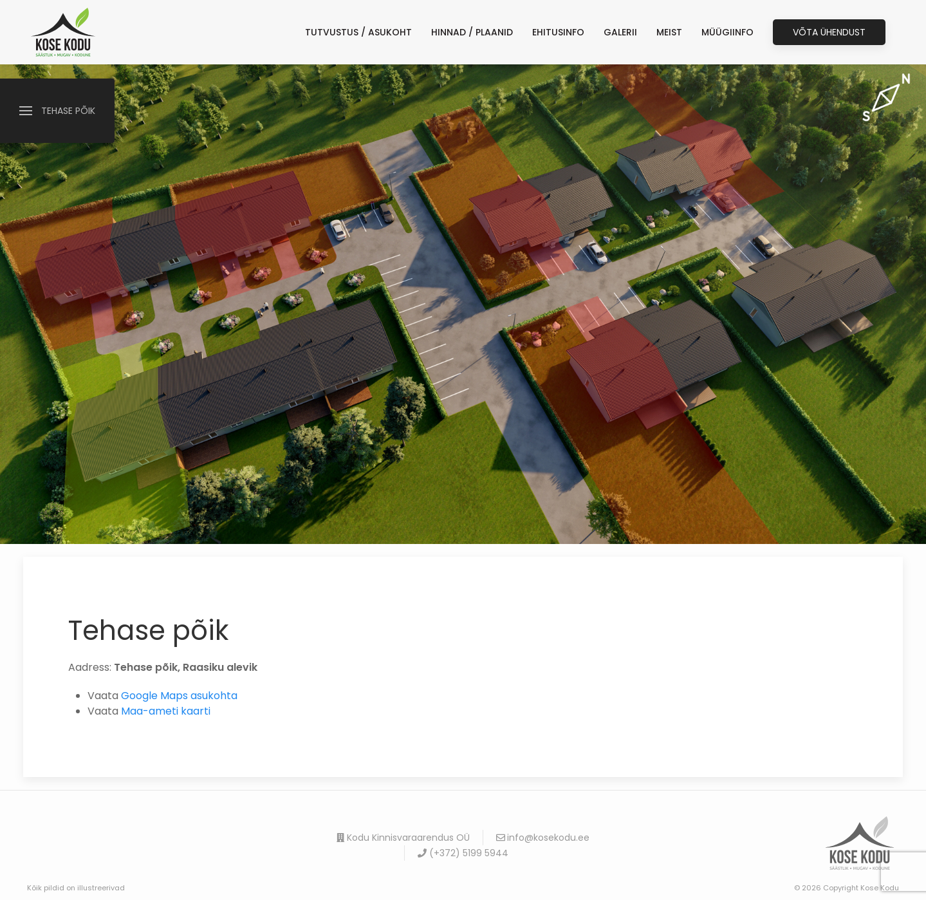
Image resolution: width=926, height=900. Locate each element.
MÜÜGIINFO (727, 32)
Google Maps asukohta (179, 695)
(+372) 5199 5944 (463, 853)
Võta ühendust (829, 32)
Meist (669, 32)
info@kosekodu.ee (543, 837)
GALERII (620, 32)
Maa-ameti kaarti (165, 711)
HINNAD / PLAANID (472, 32)
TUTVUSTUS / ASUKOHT (358, 32)
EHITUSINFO (558, 32)
